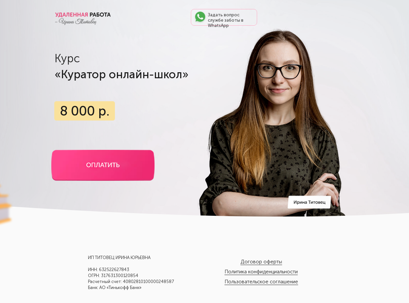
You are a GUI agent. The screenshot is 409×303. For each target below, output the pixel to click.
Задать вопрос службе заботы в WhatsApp (225, 20)
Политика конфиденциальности (261, 272)
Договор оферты (261, 262)
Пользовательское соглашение (261, 282)
